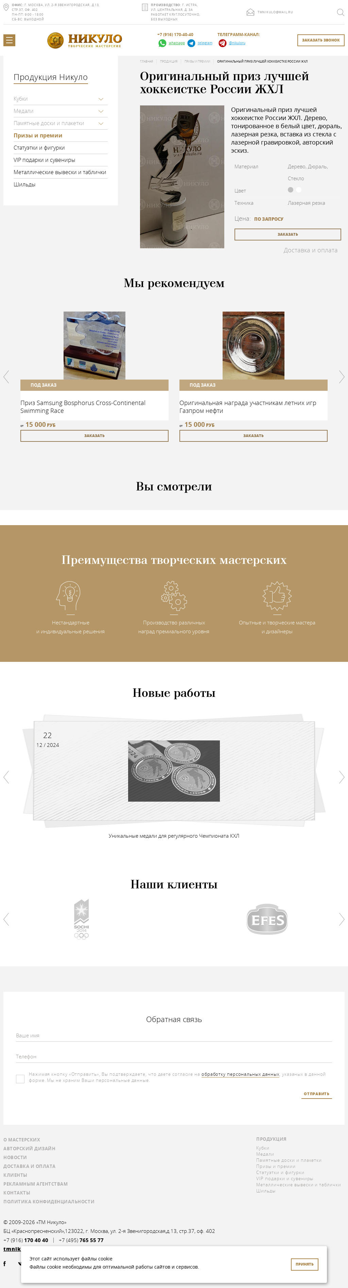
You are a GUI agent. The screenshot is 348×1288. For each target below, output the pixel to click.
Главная (146, 62)
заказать (288, 234)
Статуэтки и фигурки (39, 147)
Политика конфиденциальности (48, 1201)
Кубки (21, 98)
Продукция (168, 62)
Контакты (16, 1192)
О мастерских (21, 1139)
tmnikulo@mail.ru (275, 12)
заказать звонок (321, 40)
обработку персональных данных (240, 1074)
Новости (15, 1157)
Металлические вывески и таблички (60, 172)
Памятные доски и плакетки (49, 123)
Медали (24, 111)
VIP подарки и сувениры (44, 160)
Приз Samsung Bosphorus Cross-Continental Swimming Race (82, 407)
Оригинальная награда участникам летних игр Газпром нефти (247, 407)
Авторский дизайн (29, 1148)
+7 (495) (81, 1239)
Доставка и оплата (311, 250)
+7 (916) (25, 1239)
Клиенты (15, 1175)
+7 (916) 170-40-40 (175, 34)
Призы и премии (38, 135)
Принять (305, 1264)
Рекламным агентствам (35, 1184)
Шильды (25, 184)
